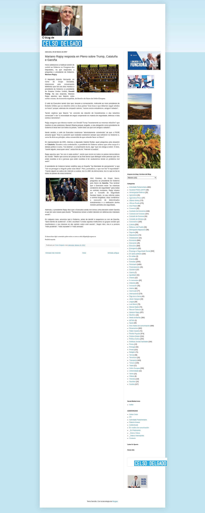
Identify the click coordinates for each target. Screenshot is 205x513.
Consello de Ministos (136, 219)
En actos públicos (135, 254)
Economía (132, 240)
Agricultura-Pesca (135, 198)
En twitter (132, 256)
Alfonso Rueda (134, 203)
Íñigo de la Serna (135, 296)
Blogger (115, 501)
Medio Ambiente (135, 318)
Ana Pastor (133, 206)
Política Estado (134, 336)
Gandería (132, 270)
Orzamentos (133, 328)
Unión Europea (134, 368)
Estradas (132, 262)
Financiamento (134, 267)
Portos (131, 344)
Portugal (132, 347)
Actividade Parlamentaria (138, 187)
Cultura (131, 224)
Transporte (133, 360)
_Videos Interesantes (136, 436)
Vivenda (132, 379)
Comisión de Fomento (137, 214)
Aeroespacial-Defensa (137, 192)
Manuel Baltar (134, 307)
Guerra (131, 272)
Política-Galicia (134, 339)
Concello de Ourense (136, 216)
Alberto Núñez (134, 200)
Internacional (133, 294)
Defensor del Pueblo (136, 227)
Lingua (131, 302)
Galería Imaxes (134, 422)
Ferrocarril (132, 264)
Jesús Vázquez (134, 299)
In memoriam (133, 280)
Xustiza (131, 384)
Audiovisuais (133, 425)
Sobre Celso (133, 414)
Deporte (132, 232)
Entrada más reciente (53, 253)
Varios (131, 374)
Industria (132, 283)
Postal (131, 350)
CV (130, 417)
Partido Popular (134, 334)
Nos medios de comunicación (139, 326)
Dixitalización (133, 238)
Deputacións (133, 235)
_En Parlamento (135, 430)
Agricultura (133, 195)
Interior (131, 288)
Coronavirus (133, 222)
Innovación (133, 286)
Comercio (132, 208)
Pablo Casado (134, 331)
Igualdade (132, 275)
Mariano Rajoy (134, 312)
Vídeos (131, 376)
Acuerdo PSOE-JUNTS (137, 190)
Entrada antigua (113, 253)
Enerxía (132, 259)
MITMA (131, 320)
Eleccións (132, 246)
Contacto (132, 438)
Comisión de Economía (137, 211)
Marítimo (132, 315)
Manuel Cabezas (135, 310)
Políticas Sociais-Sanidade (138, 342)
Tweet (131, 365)
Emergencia (133, 248)
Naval (131, 323)
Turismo (132, 363)
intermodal (133, 291)
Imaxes (131, 278)
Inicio (84, 253)
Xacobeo (132, 382)
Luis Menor (133, 304)
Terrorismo (133, 357)
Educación (133, 243)
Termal (131, 355)
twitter (131, 405)
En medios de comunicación (139, 428)
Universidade (133, 371)
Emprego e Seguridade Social (139, 251)
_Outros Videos (134, 433)
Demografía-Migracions (137, 230)
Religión (132, 352)
